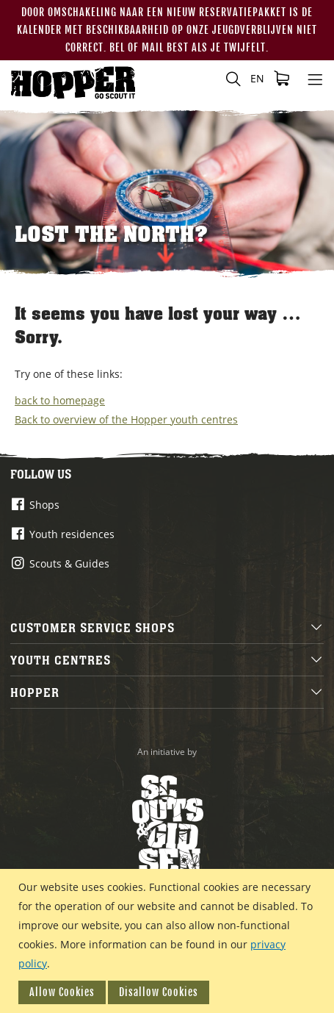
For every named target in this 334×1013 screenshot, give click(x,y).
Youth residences (72, 534)
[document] (168, 941)
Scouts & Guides (69, 563)
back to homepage (60, 400)
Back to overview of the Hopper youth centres (126, 419)
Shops (44, 505)
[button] (257, 78)
